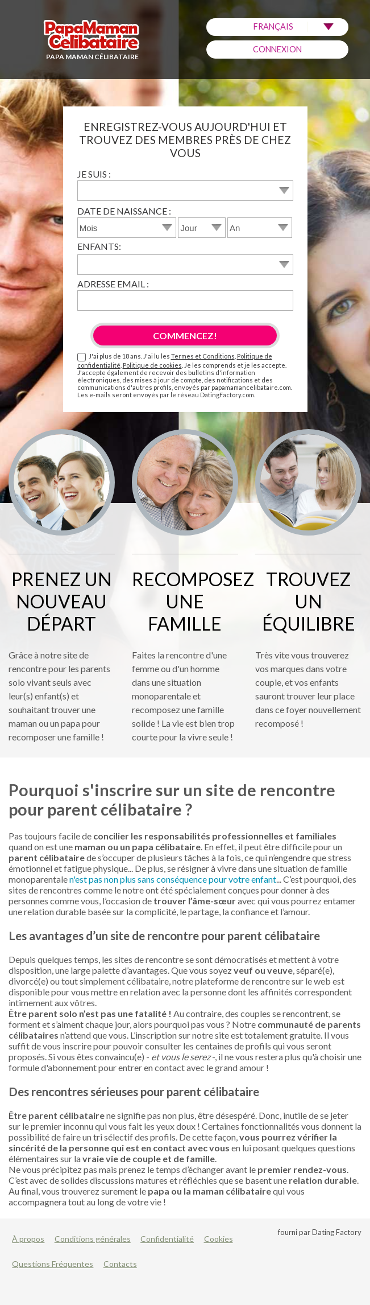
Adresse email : (113, 283)
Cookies (218, 1239)
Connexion (277, 49)
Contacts (120, 1264)
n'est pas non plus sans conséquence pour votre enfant (172, 879)
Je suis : (94, 173)
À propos (28, 1239)
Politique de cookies (152, 365)
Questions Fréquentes (52, 1264)
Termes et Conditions (203, 356)
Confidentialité (167, 1239)
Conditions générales (93, 1239)
